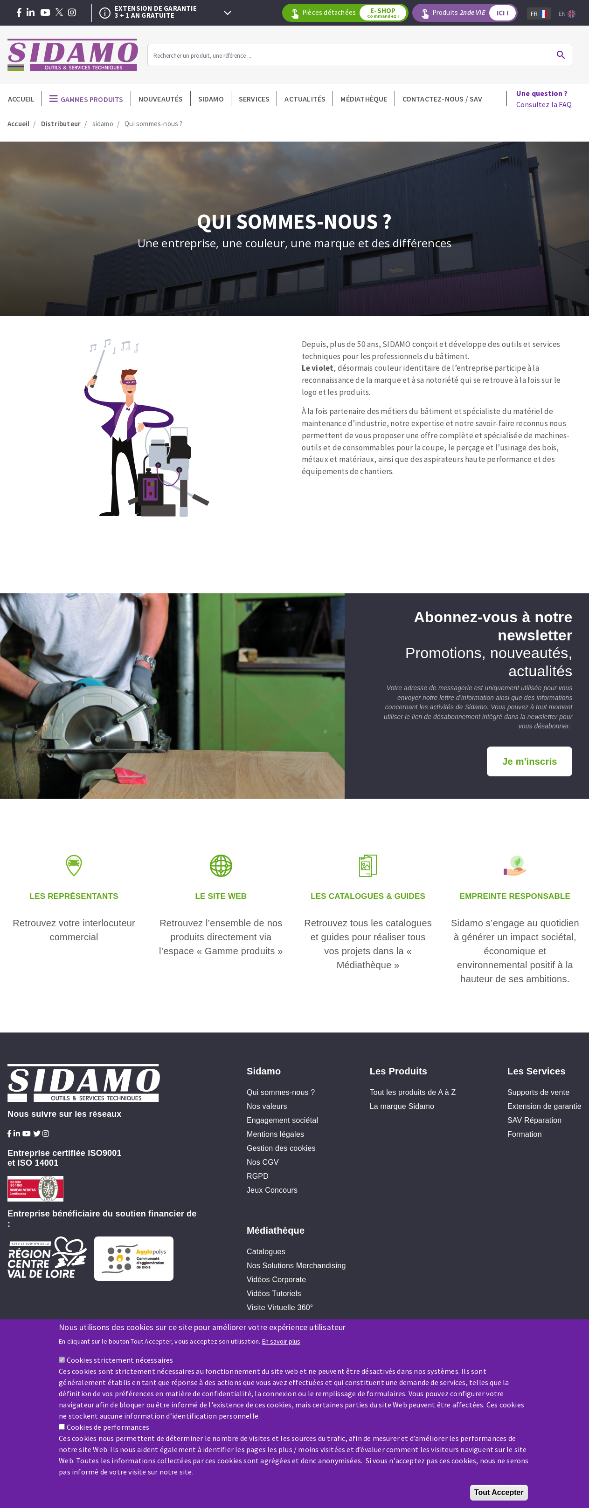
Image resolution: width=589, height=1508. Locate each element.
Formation (524, 1134)
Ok (561, 55)
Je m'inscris (529, 761)
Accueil (21, 98)
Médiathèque (363, 98)
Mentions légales (275, 1134)
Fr (539, 13)
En (567, 13)
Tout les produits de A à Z (413, 1092)
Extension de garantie (544, 1106)
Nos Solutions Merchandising (296, 1266)
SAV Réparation (534, 1120)
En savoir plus (281, 1343)
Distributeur (61, 123)
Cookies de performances (108, 1428)
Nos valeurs (267, 1106)
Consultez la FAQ (544, 98)
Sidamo (211, 98)
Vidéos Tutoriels (274, 1293)
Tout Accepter (499, 1494)
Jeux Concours (272, 1190)
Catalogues (266, 1252)
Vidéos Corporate (276, 1280)
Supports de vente (538, 1092)
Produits (474, 12)
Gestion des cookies (281, 1148)
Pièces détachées (355, 12)
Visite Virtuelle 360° (280, 1307)
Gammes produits (92, 99)
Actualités (305, 98)
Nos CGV (263, 1162)
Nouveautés (161, 98)
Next (227, 13)
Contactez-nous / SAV (442, 98)
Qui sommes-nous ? (281, 1092)
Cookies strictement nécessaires (120, 1361)
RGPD (258, 1176)
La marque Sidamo (402, 1106)
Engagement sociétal (282, 1120)
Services (254, 98)
